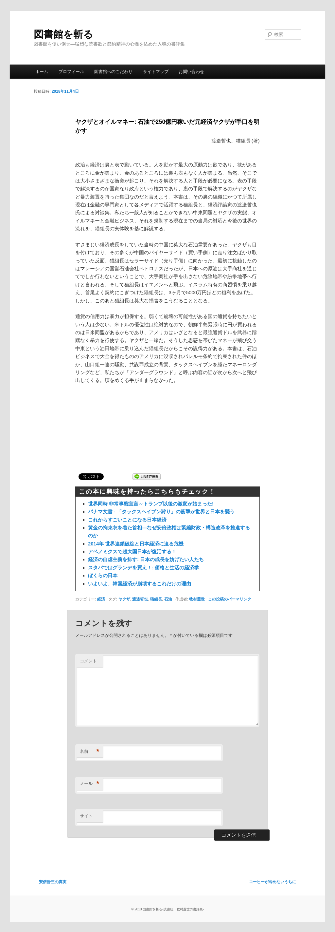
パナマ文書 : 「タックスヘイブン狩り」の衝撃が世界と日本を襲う (161, 511)
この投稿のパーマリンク (229, 599)
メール (89, 784)
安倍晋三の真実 (50, 882)
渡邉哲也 (140, 599)
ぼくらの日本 (102, 575)
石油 (168, 599)
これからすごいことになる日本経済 (127, 520)
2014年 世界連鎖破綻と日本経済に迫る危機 (136, 543)
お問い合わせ (191, 71)
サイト (86, 815)
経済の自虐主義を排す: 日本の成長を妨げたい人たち (146, 559)
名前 (89, 751)
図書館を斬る (63, 34)
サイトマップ (155, 71)
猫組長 (156, 599)
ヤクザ (124, 599)
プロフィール (71, 71)
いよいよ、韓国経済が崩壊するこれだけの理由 (139, 583)
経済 (101, 599)
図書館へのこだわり (113, 71)
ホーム (41, 71)
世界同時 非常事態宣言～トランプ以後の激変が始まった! (151, 503)
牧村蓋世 (197, 599)
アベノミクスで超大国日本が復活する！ (132, 551)
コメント (88, 660)
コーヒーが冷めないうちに (275, 882)
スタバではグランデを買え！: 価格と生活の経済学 (143, 567)
